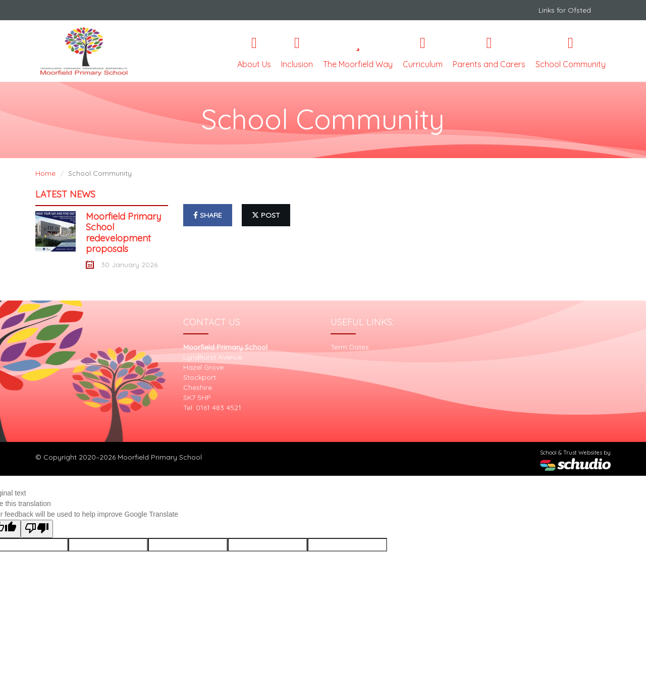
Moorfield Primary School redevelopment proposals (123, 233)
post (266, 215)
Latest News (65, 194)
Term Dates (350, 347)
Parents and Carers (489, 52)
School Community (570, 52)
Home (45, 173)
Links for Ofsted (565, 10)
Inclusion (297, 52)
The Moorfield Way (358, 52)
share (207, 215)
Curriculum (423, 52)
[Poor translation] (37, 529)
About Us (254, 52)
